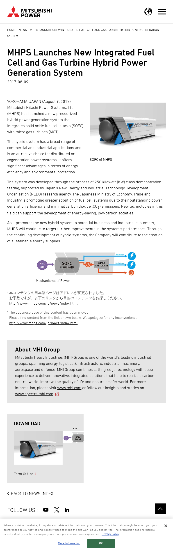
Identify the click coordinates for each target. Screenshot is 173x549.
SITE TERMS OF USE (36, 523)
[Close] (166, 533)
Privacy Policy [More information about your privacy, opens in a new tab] (110, 541)
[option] (38, 447)
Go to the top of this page (160, 508)
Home (11, 30)
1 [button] (73, 429)
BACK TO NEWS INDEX (32, 493)
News (23, 30)
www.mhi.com (69, 387)
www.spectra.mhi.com (34, 393)
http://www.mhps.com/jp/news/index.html (43, 303)
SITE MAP (13, 523)
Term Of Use (23, 474)
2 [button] (76, 429)
